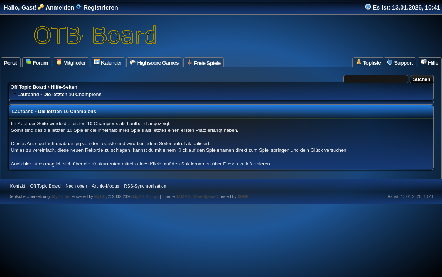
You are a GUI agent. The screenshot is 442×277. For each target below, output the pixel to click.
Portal (11, 62)
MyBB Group (145, 196)
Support (400, 62)
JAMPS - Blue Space (196, 196)
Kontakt (18, 186)
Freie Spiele (203, 62)
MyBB (100, 196)
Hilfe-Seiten (64, 87)
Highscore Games (154, 62)
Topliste (368, 62)
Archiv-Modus (105, 186)
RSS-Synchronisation (145, 186)
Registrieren (97, 7)
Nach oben (76, 186)
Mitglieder (71, 62)
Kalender (108, 62)
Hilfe (429, 62)
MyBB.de (61, 196)
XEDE (243, 196)
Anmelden (56, 7)
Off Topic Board (29, 87)
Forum (37, 62)
